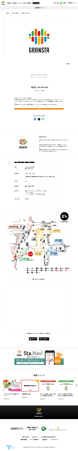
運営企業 (44, 439)
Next (76, 385)
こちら (53, 176)
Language (36, 3)
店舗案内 (9, 3)
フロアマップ (30, 168)
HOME (7, 13)
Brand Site (35, 436)
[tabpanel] (39, 40)
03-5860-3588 (30, 186)
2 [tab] (68, 63)
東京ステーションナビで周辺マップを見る (39, 333)
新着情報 (14, 3)
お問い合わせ (25, 436)
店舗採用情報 (23, 439)
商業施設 (29, 3)
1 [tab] (66, 63)
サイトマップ (54, 439)
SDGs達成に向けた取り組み (48, 436)
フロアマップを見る (39, 279)
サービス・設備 (22, 3)
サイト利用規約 (34, 439)
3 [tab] (70, 63)
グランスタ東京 (15, 13)
